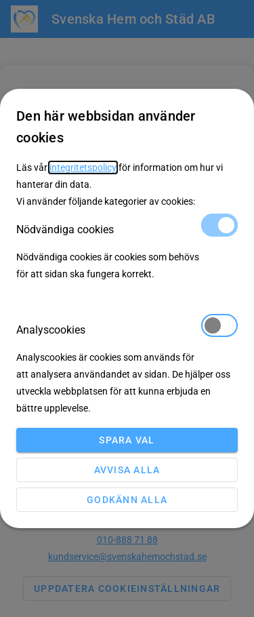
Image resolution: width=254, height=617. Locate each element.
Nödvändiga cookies (127, 229)
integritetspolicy (83, 167)
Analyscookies (127, 329)
